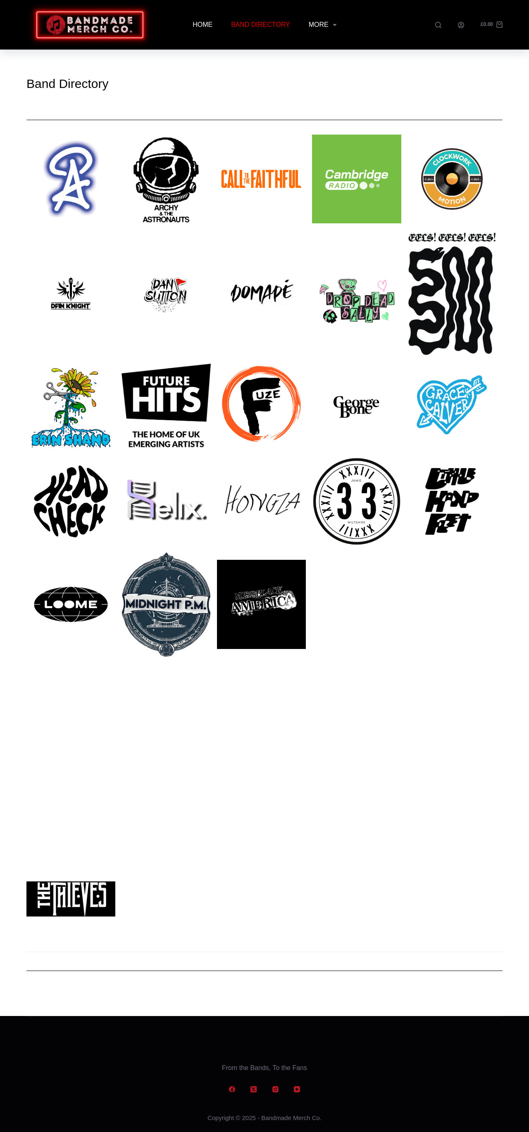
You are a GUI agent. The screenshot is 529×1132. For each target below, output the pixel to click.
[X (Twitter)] (254, 1089)
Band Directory (260, 24)
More (324, 25)
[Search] (438, 25)
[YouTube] (297, 1089)
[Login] (461, 25)
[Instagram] (276, 1089)
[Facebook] (232, 1089)
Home (202, 24)
